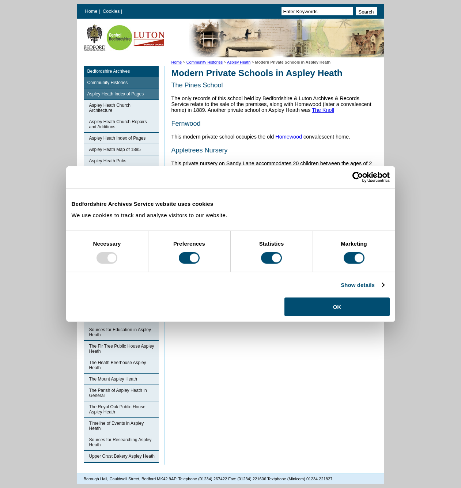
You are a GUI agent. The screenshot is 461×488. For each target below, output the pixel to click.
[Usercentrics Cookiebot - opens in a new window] (358, 176)
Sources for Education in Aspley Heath (120, 332)
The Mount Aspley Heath (113, 379)
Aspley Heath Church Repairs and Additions (118, 124)
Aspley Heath (238, 62)
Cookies (112, 11)
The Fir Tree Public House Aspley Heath (121, 349)
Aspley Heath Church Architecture (110, 108)
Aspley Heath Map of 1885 (115, 149)
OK (337, 307)
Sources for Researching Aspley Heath (120, 442)
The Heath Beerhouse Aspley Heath (117, 365)
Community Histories (204, 62)
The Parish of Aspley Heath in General (118, 393)
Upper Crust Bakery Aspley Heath (122, 456)
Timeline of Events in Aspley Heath (116, 426)
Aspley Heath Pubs (107, 160)
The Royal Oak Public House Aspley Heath (117, 409)
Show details (358, 284)
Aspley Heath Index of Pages (115, 94)
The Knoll (323, 110)
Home (91, 11)
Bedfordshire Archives (108, 71)
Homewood (288, 137)
